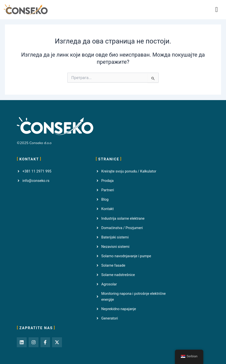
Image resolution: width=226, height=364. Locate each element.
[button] (216, 10)
